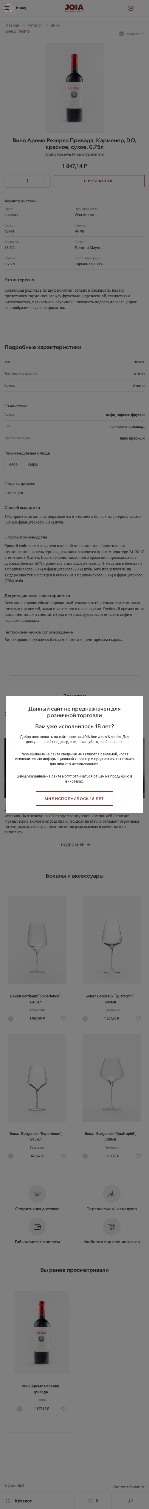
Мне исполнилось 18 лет (74, 798)
